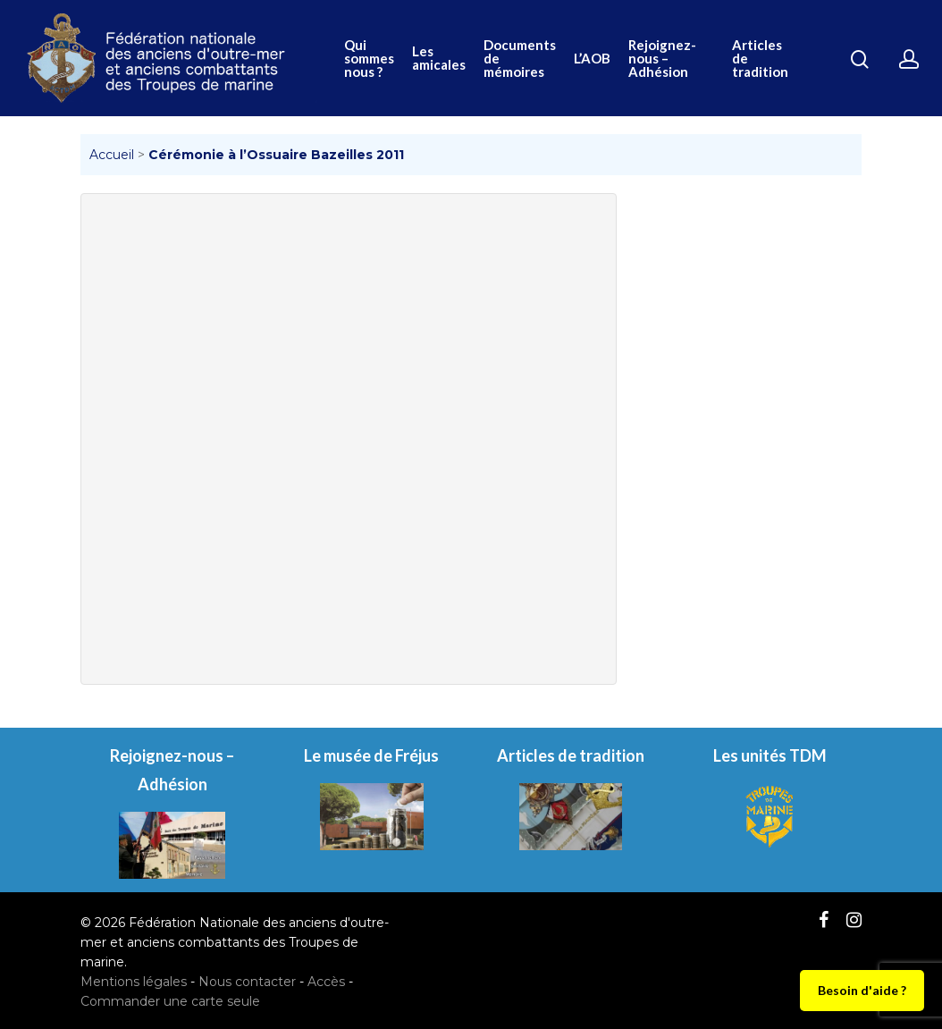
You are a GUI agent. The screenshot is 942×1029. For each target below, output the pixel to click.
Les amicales (439, 58)
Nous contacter (247, 982)
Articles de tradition (760, 58)
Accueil (111, 155)
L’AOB (592, 58)
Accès (326, 982)
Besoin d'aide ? (862, 990)
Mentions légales (133, 982)
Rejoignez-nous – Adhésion (662, 58)
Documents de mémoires (520, 58)
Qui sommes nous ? (369, 58)
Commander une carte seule (170, 1001)
